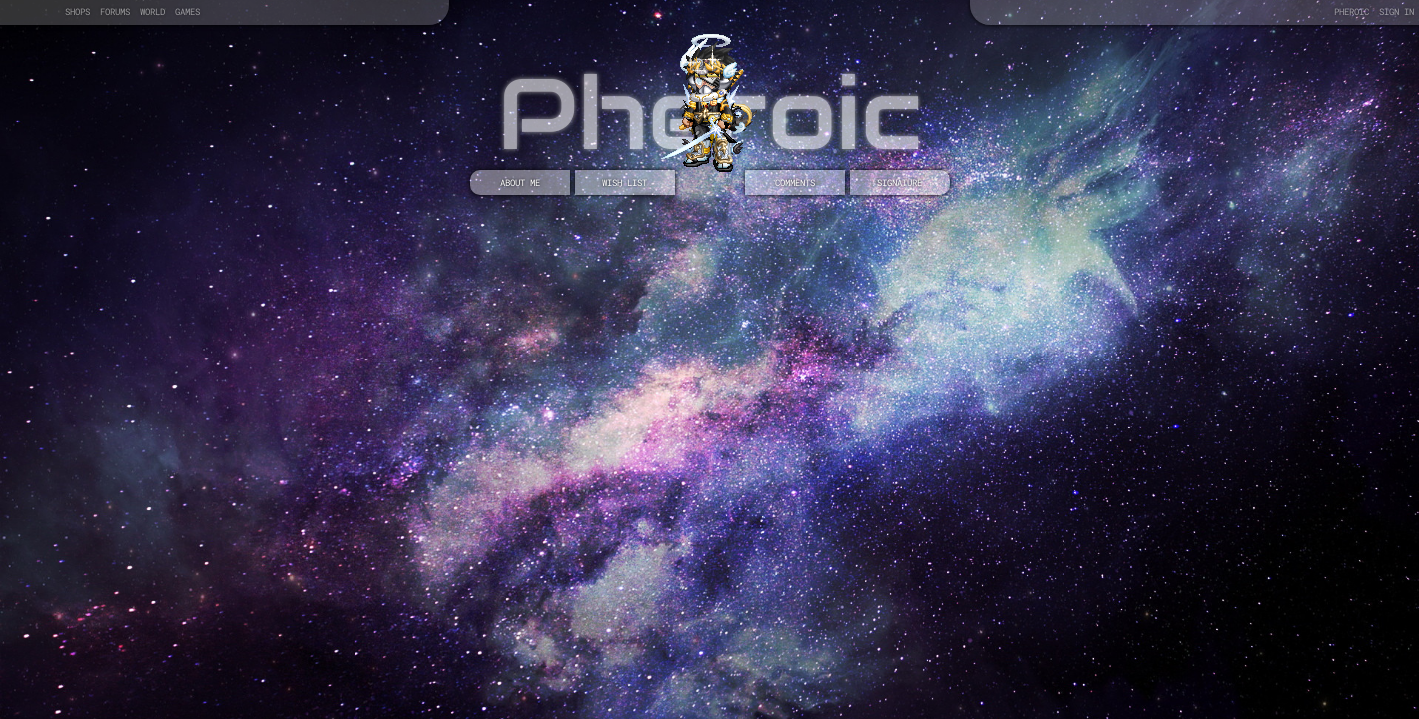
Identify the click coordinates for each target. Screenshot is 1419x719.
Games (187, 11)
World (152, 11)
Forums (115, 11)
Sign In (1396, 11)
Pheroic (1351, 11)
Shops (77, 11)
